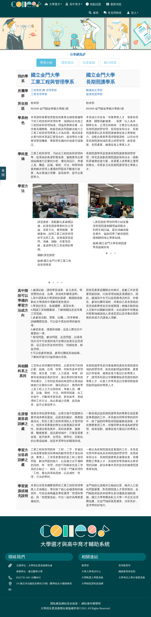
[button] (49, 282)
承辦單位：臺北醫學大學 (29, 571)
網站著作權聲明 (91, 603)
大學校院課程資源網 (92, 583)
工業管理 (39, 94)
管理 (51, 90)
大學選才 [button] (53, 4)
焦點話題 (93, 4)
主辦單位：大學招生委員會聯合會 (34, 565)
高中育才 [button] (73, 4)
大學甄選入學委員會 (92, 577)
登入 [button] (132, 12)
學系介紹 (46, 62)
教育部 (85, 565)
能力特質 (110, 62)
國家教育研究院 (127, 571)
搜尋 (93, 12)
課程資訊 (67, 62)
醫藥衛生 (94, 90)
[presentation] (33, 215)
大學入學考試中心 (91, 571)
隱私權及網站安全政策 (64, 603)
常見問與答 (113, 12)
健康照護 (94, 94)
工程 (36, 90)
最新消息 (113, 4)
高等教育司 (125, 565)
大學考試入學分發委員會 (132, 577)
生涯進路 (89, 62)
